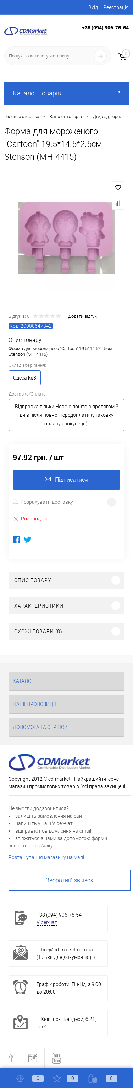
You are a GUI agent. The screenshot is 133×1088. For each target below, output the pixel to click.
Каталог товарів (66, 93)
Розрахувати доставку (43, 502)
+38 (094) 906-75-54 (105, 27)
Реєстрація (116, 7)
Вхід (93, 7)
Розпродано (31, 518)
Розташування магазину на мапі (46, 857)
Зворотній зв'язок (69, 880)
